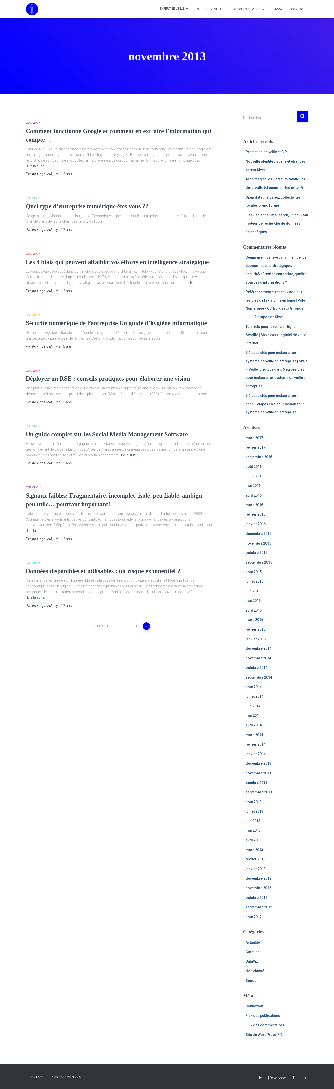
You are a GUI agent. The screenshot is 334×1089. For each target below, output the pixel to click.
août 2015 (254, 572)
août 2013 (254, 802)
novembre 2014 (258, 658)
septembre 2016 (259, 457)
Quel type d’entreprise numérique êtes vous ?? (87, 206)
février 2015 (255, 629)
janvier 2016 (256, 524)
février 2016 (255, 514)
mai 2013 (253, 830)
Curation (33, 122)
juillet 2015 (254, 581)
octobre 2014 (256, 668)
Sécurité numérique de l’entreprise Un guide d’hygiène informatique (116, 323)
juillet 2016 (254, 476)
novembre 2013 (258, 773)
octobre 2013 (256, 783)
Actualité (253, 942)
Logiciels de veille (248, 9)
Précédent (100, 626)
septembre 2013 (259, 792)
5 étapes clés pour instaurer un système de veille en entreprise (276, 377)
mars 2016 (254, 505)
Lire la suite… (36, 166)
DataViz (252, 961)
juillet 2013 (254, 811)
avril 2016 (254, 495)
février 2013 (255, 859)
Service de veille (209, 9)
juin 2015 (253, 591)
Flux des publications (263, 1016)
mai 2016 (253, 486)
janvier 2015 (256, 639)
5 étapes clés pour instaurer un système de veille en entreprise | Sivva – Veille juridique (276, 361)
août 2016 (254, 467)
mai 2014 (253, 715)
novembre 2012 (258, 888)
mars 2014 (254, 735)
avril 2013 (254, 840)
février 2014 (255, 744)
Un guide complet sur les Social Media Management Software (107, 434)
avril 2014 (254, 725)
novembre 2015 (258, 543)
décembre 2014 (258, 648)
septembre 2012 (259, 907)
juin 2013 (253, 821)
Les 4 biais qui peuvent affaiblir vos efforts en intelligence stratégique (117, 262)
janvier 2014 (256, 754)
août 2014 (254, 687)
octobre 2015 (256, 553)
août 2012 (254, 917)
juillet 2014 (254, 696)
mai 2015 (253, 601)
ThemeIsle (300, 1078)
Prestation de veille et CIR (266, 152)
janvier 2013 (256, 869)
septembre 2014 (259, 677)
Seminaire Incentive (262, 257)
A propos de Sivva (269, 317)
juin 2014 (253, 706)
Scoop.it (252, 981)
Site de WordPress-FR (264, 1035)
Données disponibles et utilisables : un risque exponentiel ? (103, 571)
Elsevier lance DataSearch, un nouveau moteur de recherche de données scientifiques (277, 223)
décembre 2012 (258, 878)
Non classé (255, 971)
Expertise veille (174, 8)
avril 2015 (254, 610)
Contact (297, 9)
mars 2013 (254, 850)
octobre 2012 (256, 898)
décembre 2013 (258, 763)
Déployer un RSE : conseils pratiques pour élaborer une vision (108, 378)
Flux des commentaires (265, 1025)
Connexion (254, 1006)
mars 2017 (254, 438)
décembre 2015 (258, 534)
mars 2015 (254, 620)
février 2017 (255, 447)
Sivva (277, 9)
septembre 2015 (259, 562)
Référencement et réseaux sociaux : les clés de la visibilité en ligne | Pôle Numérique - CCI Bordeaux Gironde (275, 300)
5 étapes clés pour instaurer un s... (274, 396)
